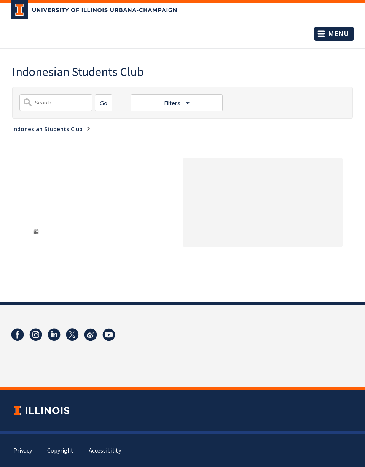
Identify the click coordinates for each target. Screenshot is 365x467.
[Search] (103, 102)
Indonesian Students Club (47, 129)
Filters (173, 103)
